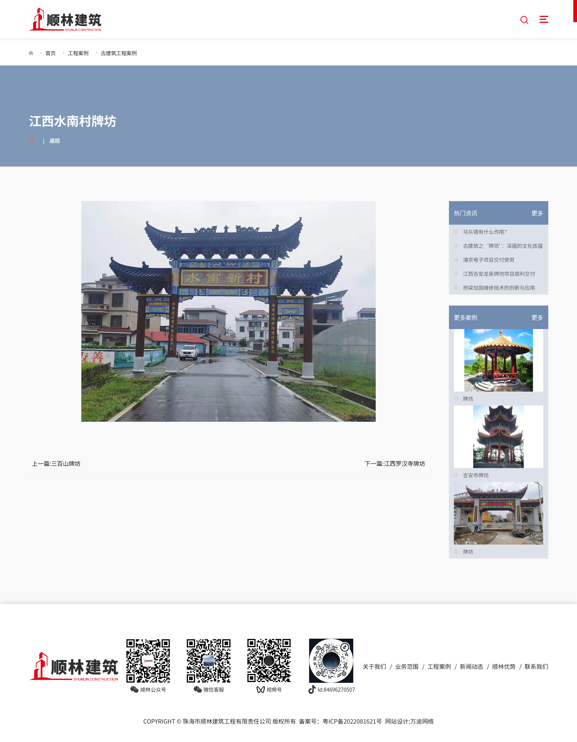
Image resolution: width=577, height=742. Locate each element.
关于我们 (374, 665)
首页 (51, 52)
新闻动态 (472, 665)
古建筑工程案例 (119, 52)
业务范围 (407, 665)
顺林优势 (504, 665)
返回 (55, 139)
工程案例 (78, 52)
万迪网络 (422, 720)
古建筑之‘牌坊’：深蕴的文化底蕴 (503, 245)
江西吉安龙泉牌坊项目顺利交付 (499, 273)
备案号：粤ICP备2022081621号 (340, 720)
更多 (537, 212)
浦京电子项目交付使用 (488, 259)
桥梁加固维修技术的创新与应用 (499, 286)
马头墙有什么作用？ (486, 231)
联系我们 (536, 665)
